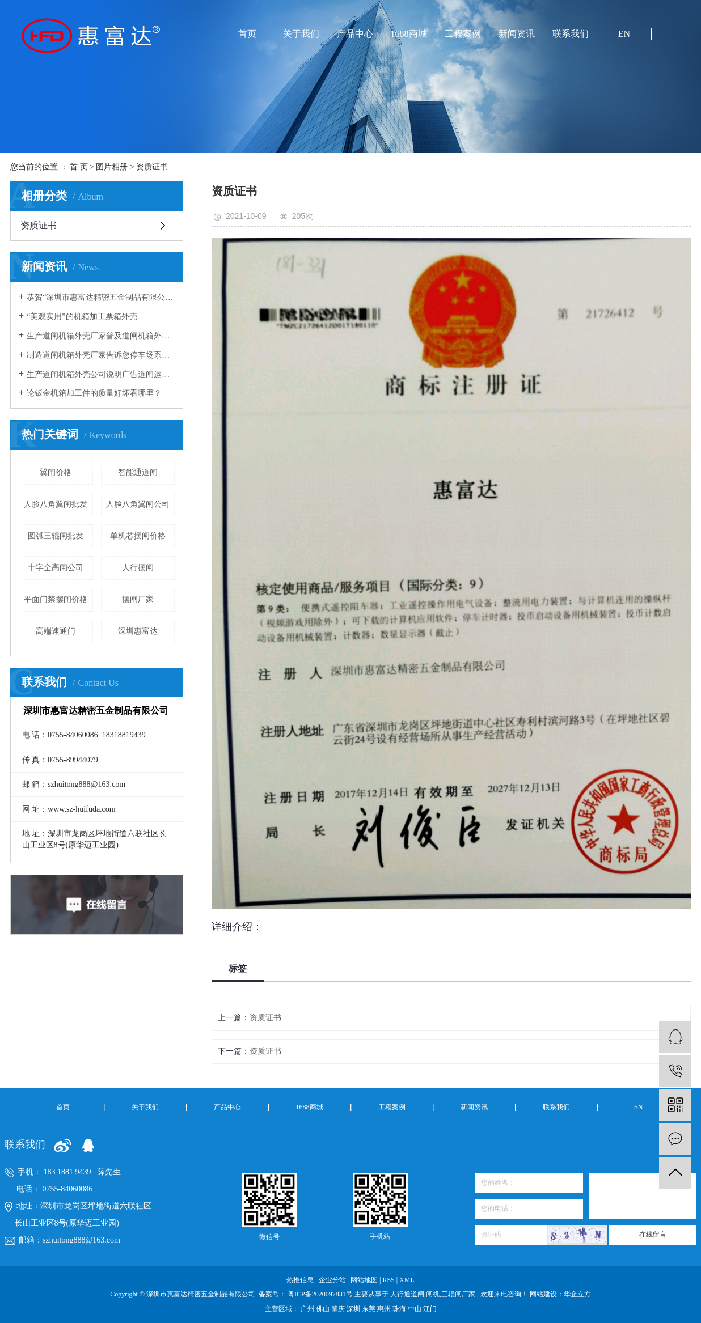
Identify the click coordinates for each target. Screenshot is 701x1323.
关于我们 (301, 34)
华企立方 (577, 1294)
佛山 (323, 1309)
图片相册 (112, 167)
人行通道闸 (407, 1294)
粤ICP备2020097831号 (320, 1294)
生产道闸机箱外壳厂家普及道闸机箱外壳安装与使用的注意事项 (101, 336)
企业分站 (332, 1280)
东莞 (369, 1309)
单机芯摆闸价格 (138, 536)
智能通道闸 (138, 472)
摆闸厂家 (138, 599)
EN (624, 34)
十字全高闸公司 (55, 567)
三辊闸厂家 (458, 1294)
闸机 (433, 1294)
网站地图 (364, 1280)
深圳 (354, 1309)
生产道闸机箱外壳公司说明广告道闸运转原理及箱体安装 (101, 374)
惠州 (384, 1309)
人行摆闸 (138, 567)
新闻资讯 (517, 34)
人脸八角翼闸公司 (138, 504)
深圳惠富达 (138, 631)
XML (407, 1280)
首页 (247, 34)
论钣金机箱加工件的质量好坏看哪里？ (94, 393)
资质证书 (152, 167)
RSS (388, 1280)
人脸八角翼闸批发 (55, 504)
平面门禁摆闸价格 (55, 599)
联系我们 (570, 34)
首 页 (79, 167)
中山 (415, 1309)
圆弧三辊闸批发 (55, 536)
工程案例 (463, 34)
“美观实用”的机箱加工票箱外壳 (82, 316)
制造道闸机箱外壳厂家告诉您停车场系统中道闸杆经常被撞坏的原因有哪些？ (101, 355)
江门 (430, 1309)
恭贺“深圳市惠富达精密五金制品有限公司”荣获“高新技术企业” (101, 297)
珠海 (400, 1309)
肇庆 (339, 1309)
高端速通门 (55, 631)
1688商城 (409, 34)
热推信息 (300, 1280)
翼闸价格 (55, 472)
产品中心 (355, 34)
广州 (308, 1309)
